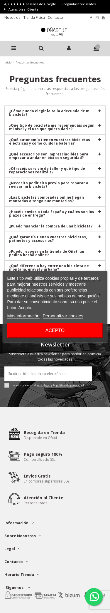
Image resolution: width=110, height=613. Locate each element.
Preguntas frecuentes (79, 4)
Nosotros (12, 17)
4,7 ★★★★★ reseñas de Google (30, 4)
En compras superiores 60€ (47, 481)
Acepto (55, 330)
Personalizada (36, 502)
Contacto (55, 17)
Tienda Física (34, 17)
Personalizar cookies (63, 315)
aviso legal (43, 385)
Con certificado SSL (39, 459)
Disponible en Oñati (40, 437)
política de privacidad (70, 385)
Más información (23, 315)
